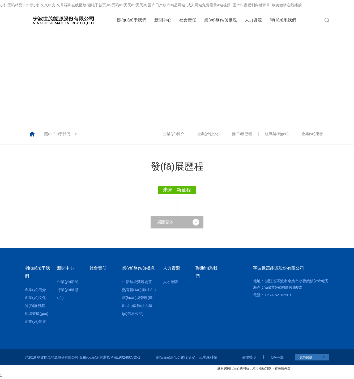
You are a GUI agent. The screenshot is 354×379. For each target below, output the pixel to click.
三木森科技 (208, 357)
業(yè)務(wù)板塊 (220, 20)
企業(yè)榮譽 (312, 134)
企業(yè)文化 (208, 134)
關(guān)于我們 (131, 20)
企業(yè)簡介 (173, 134)
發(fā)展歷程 (242, 134)
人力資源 (253, 20)
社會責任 (187, 20)
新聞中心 (162, 20)
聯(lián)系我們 (283, 20)
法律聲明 (249, 357)
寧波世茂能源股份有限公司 (278, 268)
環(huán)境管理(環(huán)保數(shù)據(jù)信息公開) (137, 306)
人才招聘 (170, 282)
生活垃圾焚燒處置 (137, 282)
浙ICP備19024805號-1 (121, 357)
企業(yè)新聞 (67, 282)
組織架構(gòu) (277, 134)
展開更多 (178, 221)
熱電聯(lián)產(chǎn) (139, 290)
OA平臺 (277, 357)
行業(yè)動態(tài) (67, 294)
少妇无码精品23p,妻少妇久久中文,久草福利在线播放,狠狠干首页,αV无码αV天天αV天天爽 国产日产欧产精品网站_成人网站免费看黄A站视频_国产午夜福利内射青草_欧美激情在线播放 (151, 5)
